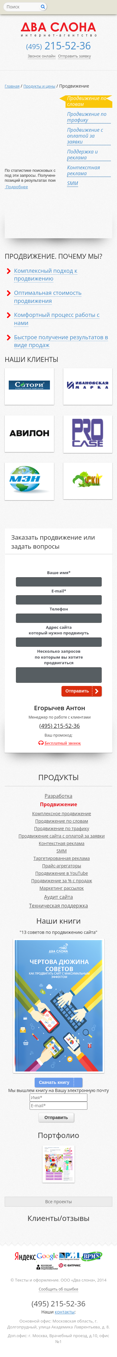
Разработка (58, 796)
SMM (61, 851)
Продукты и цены (39, 86)
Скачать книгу (54, 1082)
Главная (12, 86)
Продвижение (58, 804)
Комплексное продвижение (61, 813)
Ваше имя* (59, 572)
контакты (64, 1312)
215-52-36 (58, 45)
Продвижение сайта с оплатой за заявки (61, 836)
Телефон (59, 609)
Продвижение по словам (61, 821)
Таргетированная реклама (61, 858)
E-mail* (58, 591)
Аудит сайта (58, 896)
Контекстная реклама (61, 843)
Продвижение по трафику (61, 828)
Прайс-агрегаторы (61, 866)
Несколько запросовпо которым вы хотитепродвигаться (59, 656)
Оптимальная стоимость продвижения (47, 296)
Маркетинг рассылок (61, 888)
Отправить (77, 690)
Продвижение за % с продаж (61, 881)
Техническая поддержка (58, 905)
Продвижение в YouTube (61, 873)
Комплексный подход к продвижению (45, 274)
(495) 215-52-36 (59, 725)
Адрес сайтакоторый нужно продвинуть (59, 630)
